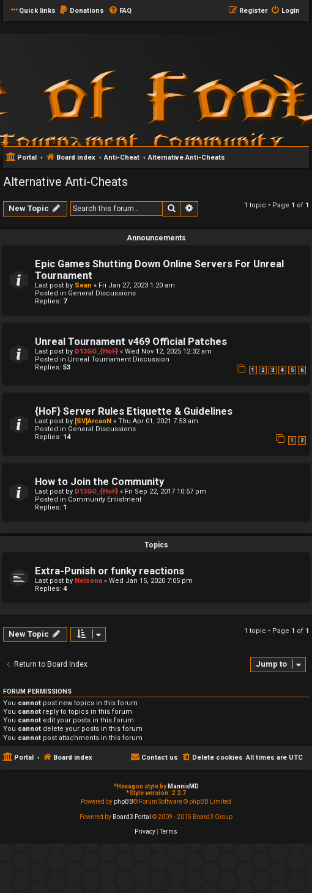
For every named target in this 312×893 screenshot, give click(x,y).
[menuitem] (81, 11)
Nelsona (88, 581)
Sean (83, 285)
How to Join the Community (99, 481)
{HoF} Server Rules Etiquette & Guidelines (133, 411)
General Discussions (102, 293)
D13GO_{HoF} (96, 351)
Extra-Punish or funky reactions (109, 571)
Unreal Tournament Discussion (118, 359)
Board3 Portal (132, 816)
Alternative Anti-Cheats (65, 181)
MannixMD (183, 786)
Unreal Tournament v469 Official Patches (131, 341)
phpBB (123, 801)
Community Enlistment (104, 499)
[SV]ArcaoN (93, 421)
